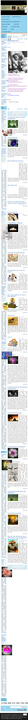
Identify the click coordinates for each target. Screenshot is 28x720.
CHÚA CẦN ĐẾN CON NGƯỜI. (14, 513)
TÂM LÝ (3, 451)
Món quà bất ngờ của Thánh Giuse (15, 160)
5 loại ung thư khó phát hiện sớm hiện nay (3, 151)
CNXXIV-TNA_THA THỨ (3, 66)
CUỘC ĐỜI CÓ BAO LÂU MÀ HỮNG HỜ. (17, 446)
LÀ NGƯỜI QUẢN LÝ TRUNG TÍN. (15, 223)
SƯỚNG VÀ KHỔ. (11, 354)
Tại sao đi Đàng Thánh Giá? (14, 461)
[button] (7, 24)
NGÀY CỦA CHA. (2, 561)
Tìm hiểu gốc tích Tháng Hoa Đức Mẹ (16, 252)
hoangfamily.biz (6, 709)
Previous (21, 38)
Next (25, 38)
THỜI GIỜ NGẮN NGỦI (13, 137)
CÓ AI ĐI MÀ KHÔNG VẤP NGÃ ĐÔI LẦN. (3, 638)
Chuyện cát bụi (11, 315)
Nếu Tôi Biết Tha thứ (12, 185)
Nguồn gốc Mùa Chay (12, 212)
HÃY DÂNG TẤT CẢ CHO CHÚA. (15, 413)
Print (8, 109)
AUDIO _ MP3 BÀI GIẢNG (3, 36)
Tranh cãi (10, 337)
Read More (4, 146)
